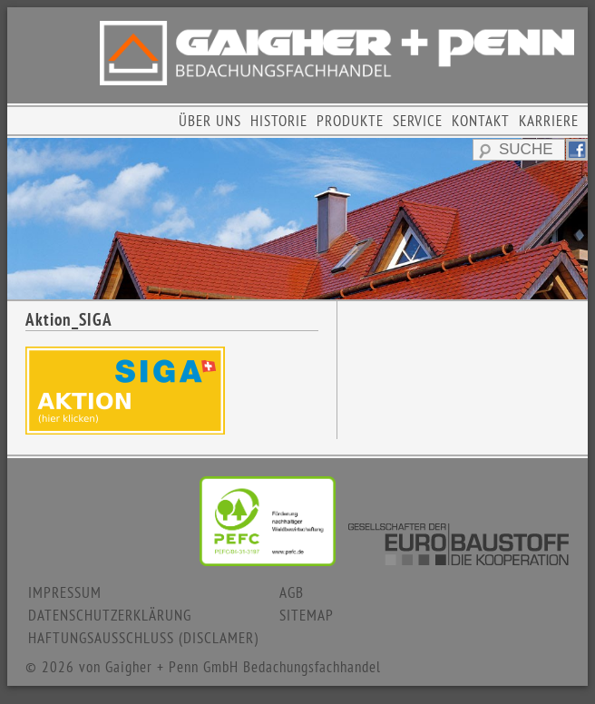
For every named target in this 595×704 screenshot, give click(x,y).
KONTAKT (481, 121)
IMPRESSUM (65, 592)
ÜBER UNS (210, 121)
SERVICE (418, 121)
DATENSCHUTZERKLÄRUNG (109, 615)
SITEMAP (306, 615)
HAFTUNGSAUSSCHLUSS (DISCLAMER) (143, 638)
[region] (297, 218)
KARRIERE (549, 121)
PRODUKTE (350, 121)
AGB (291, 592)
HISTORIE (278, 121)
